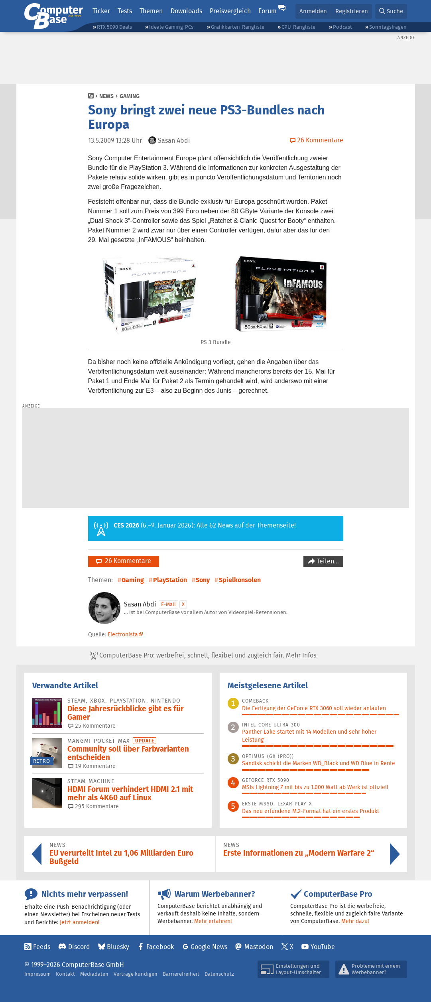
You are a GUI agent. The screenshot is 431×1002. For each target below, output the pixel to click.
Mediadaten (94, 974)
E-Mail (168, 604)
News (106, 96)
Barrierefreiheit (181, 974)
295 (93, 806)
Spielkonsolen (240, 580)
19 (92, 766)
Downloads (186, 11)
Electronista (123, 634)
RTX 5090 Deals (114, 27)
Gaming (130, 96)
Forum (267, 11)
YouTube (323, 946)
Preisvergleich (230, 11)
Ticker (101, 11)
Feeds (41, 946)
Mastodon (258, 946)
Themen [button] (151, 11)
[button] (391, 11)
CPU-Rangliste (298, 27)
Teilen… (327, 561)
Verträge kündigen (135, 974)
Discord (79, 946)
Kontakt (65, 974)
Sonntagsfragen (388, 27)
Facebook (160, 946)
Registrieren (351, 11)
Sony (203, 580)
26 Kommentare (123, 560)
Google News (209, 946)
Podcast (342, 27)
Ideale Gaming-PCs (171, 27)
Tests (125, 11)
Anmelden (313, 11)
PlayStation (170, 580)
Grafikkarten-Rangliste (237, 27)
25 (92, 726)
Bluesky (118, 946)
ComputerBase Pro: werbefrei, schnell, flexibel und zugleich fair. (204, 655)
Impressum (37, 974)
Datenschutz (219, 974)
